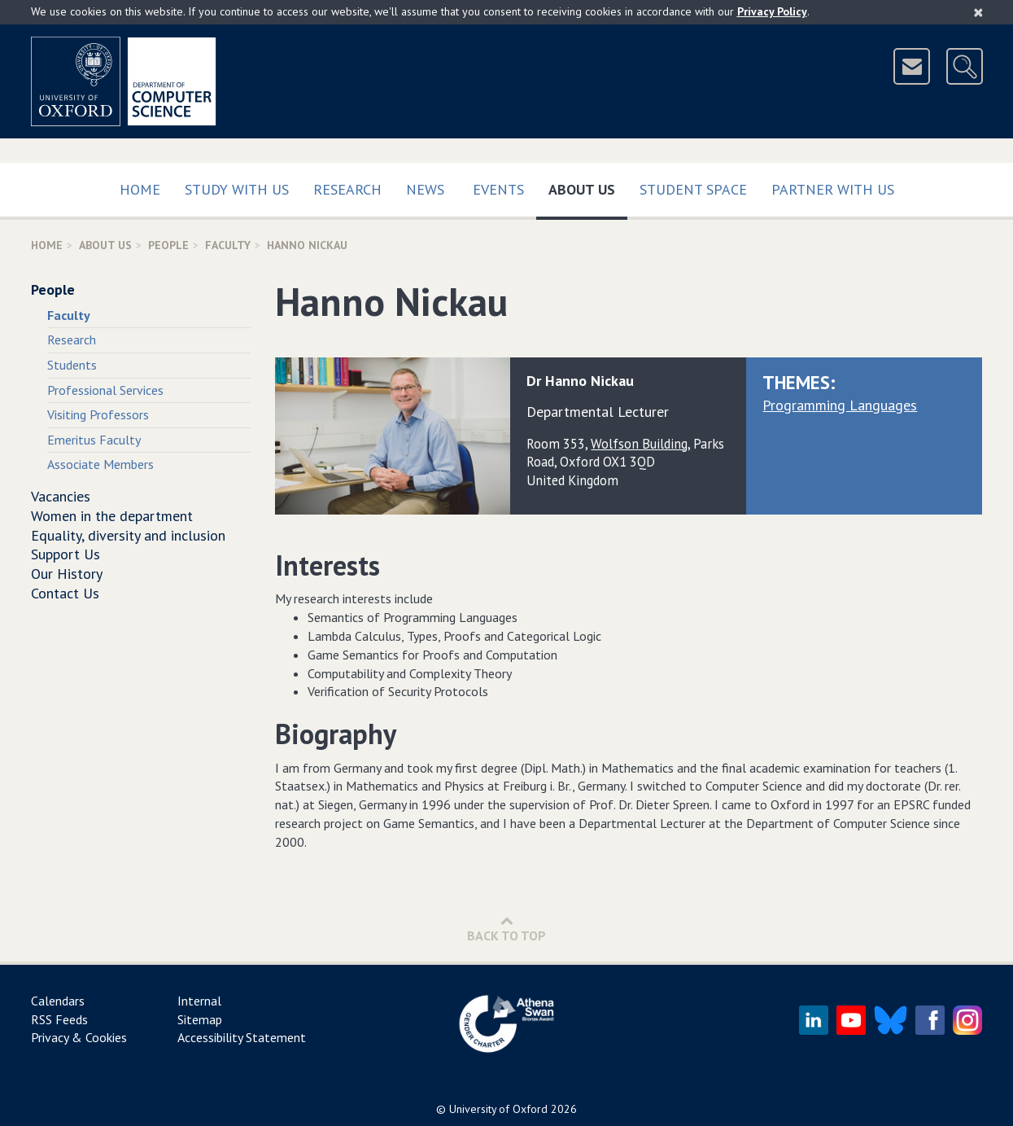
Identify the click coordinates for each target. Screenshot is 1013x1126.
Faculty (228, 245)
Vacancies (60, 496)
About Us (587, 186)
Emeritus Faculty (94, 440)
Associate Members (100, 464)
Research (347, 189)
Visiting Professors (98, 414)
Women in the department (112, 515)
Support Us (65, 554)
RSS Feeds (59, 1019)
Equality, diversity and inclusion (128, 535)
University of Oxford (498, 1109)
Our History (67, 573)
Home (140, 189)
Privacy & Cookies (79, 1037)
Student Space (693, 189)
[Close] (978, 12)
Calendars (58, 1000)
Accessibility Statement (241, 1037)
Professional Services (105, 390)
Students (72, 365)
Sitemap (199, 1019)
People (168, 245)
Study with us (237, 189)
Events (498, 189)
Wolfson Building (639, 444)
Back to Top (506, 929)
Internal (199, 1000)
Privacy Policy (772, 11)
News (425, 189)
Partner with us (832, 189)
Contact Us (65, 593)
